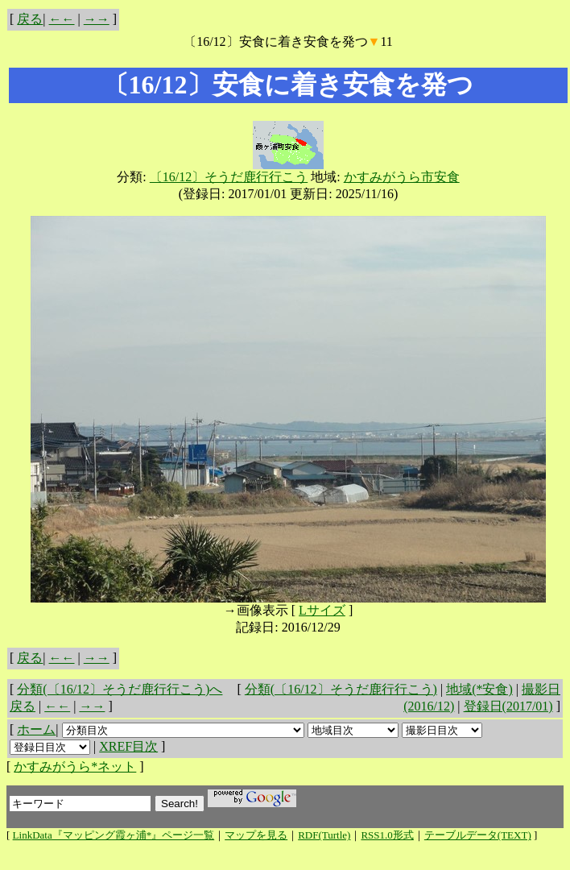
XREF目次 (128, 746)
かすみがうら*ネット (75, 766)
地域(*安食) (479, 689)
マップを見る (256, 835)
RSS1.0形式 (387, 835)
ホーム (36, 729)
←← (62, 19)
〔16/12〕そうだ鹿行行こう (229, 177)
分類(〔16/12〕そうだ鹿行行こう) (341, 689)
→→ (96, 19)
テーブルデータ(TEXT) (477, 835)
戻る (30, 19)
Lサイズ (322, 610)
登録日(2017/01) (508, 706)
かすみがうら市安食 (402, 177)
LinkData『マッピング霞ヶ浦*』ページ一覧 (114, 835)
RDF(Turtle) (324, 835)
